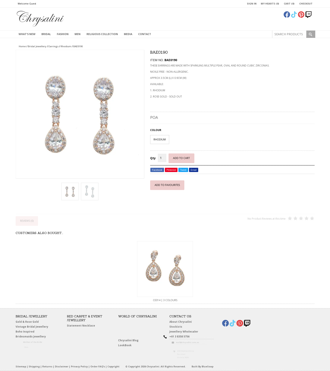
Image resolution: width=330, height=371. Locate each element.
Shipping (34, 366)
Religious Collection (102, 34)
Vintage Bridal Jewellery (32, 326)
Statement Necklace (81, 325)
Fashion (63, 34)
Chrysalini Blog (128, 340)
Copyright (113, 366)
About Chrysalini (180, 322)
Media (128, 34)
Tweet (183, 170)
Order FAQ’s (97, 366)
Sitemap (21, 366)
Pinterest (171, 170)
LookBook (126, 345)
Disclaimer (61, 366)
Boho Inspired (29, 332)
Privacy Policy (79, 366)
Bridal (46, 34)
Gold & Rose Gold (27, 322)
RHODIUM (160, 139)
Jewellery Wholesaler (186, 332)
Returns (47, 366)
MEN (78, 34)
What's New (27, 34)
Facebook (157, 170)
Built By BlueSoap (202, 366)
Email (194, 170)
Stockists (177, 326)
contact (144, 34)
